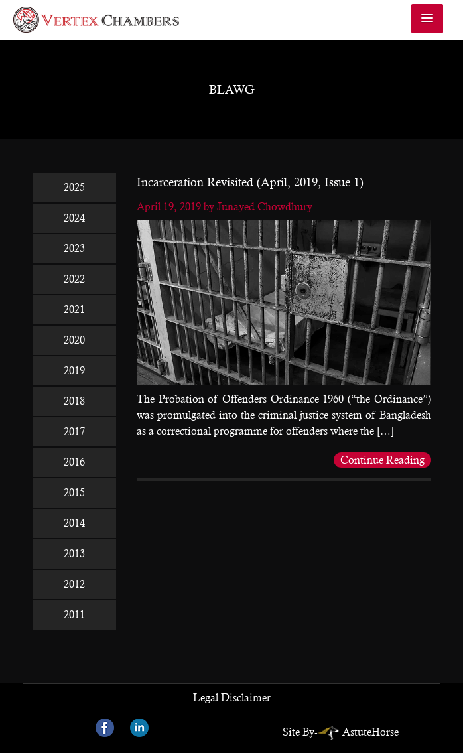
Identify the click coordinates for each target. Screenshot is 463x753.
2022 (74, 279)
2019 (74, 370)
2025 (74, 187)
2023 (74, 248)
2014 (74, 523)
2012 (74, 584)
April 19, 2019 (170, 206)
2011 (74, 614)
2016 (74, 462)
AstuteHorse (358, 732)
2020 (74, 340)
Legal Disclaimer (232, 697)
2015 (74, 492)
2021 (74, 309)
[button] (427, 18)
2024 (74, 218)
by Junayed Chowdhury (258, 206)
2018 (74, 401)
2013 (74, 553)
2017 (74, 431)
